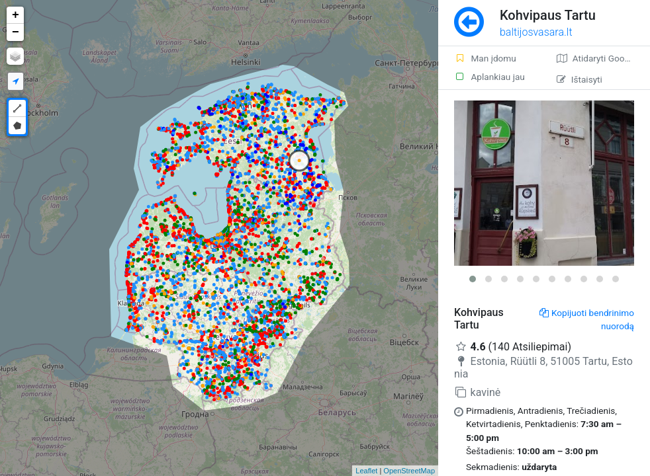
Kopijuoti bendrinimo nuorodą (586, 319)
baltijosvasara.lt (536, 32)
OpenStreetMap (409, 471)
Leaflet (366, 471)
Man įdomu (485, 58)
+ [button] (15, 15)
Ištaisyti (579, 79)
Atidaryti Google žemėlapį (603, 58)
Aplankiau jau (489, 76)
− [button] (15, 32)
